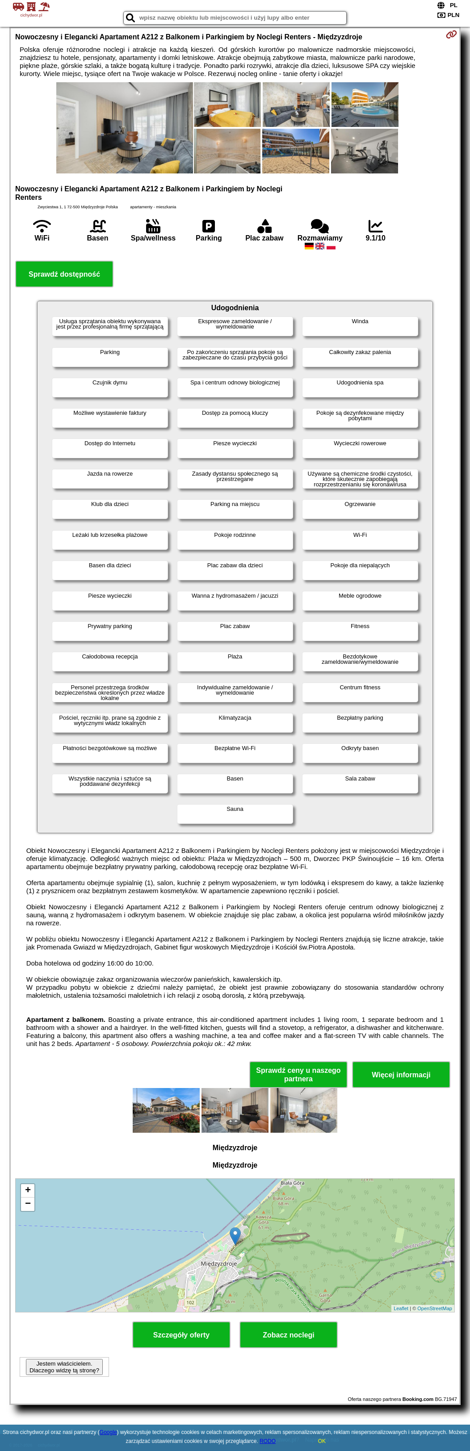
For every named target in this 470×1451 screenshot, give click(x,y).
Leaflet (401, 1308)
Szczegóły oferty (181, 1335)
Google (108, 1432)
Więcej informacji (401, 1075)
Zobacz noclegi (289, 1335)
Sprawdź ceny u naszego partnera (298, 1075)
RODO (268, 1441)
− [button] (28, 1204)
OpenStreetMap (434, 1308)
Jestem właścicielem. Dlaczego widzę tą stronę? (64, 1367)
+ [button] (28, 1191)
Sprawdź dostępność (64, 274)
